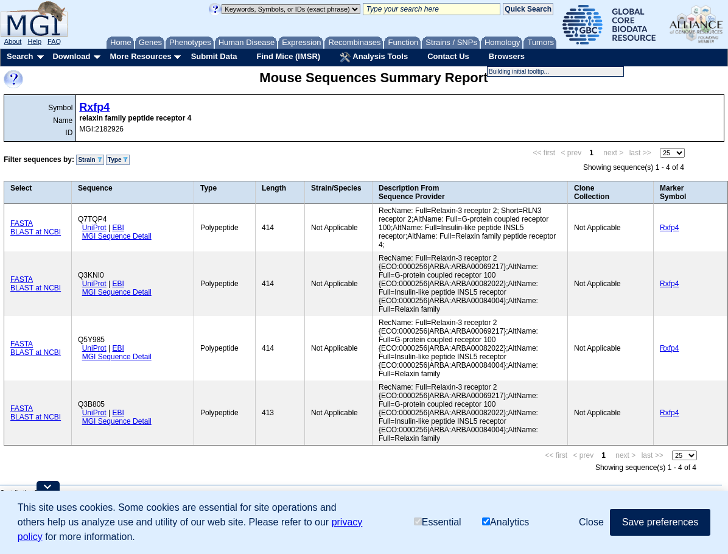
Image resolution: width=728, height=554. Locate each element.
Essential (437, 522)
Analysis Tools (374, 57)
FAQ (54, 41)
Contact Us (448, 56)
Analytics (505, 522)
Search (20, 56)
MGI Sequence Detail (117, 236)
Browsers (507, 56)
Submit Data (214, 56)
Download (71, 56)
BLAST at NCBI (35, 232)
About (13, 41)
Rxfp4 (94, 107)
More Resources (140, 56)
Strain (90, 159)
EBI (118, 227)
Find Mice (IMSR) (288, 56)
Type (118, 159)
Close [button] (591, 522)
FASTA (21, 223)
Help (34, 41)
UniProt (94, 227)
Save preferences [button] (660, 522)
